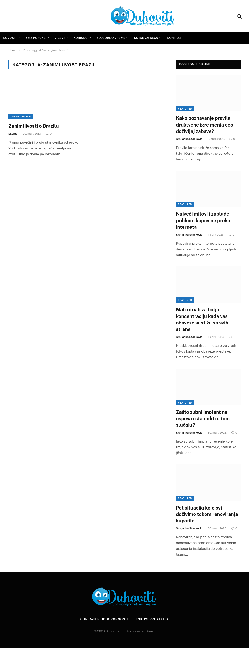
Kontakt (174, 38)
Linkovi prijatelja (151, 619)
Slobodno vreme (111, 38)
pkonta (13, 133)
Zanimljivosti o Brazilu (33, 126)
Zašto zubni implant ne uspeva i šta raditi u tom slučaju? (203, 418)
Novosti (9, 38)
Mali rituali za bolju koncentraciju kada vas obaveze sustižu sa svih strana (202, 319)
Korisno (80, 38)
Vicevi (59, 38)
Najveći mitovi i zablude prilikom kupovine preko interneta (203, 220)
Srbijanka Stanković (189, 139)
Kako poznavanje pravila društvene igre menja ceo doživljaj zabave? (204, 124)
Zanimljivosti (20, 116)
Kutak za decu (146, 38)
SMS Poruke (35, 38)
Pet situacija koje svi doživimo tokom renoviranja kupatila (207, 514)
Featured (185, 108)
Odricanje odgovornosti (104, 619)
